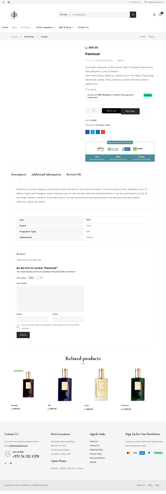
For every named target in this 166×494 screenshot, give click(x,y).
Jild (49, 409)
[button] (120, 142)
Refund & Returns (97, 461)
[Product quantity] (93, 110)
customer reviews (104, 60)
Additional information (46, 174)
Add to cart (112, 110)
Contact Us (94, 449)
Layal (86, 409)
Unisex (44, 36)
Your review (22, 284)
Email (56, 315)
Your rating (22, 279)
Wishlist (93, 465)
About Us (94, 445)
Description (18, 174)
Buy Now (132, 110)
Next (152, 36)
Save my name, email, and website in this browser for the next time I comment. (50, 327)
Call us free (18, 455)
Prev (142, 36)
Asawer (14, 409)
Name (20, 315)
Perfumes (29, 36)
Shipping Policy (96, 453)
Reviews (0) (73, 174)
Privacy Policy (96, 457)
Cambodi (124, 409)
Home (14, 36)
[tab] (21, 177)
